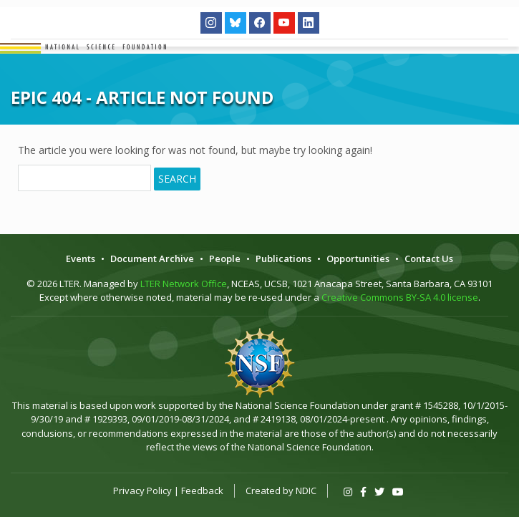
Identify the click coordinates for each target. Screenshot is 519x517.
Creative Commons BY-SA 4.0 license (399, 297)
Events (80, 258)
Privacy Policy (142, 490)
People (225, 258)
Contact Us (428, 258)
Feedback (202, 490)
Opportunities (357, 258)
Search (177, 178)
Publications (283, 258)
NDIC (306, 490)
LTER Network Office (183, 283)
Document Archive (152, 258)
